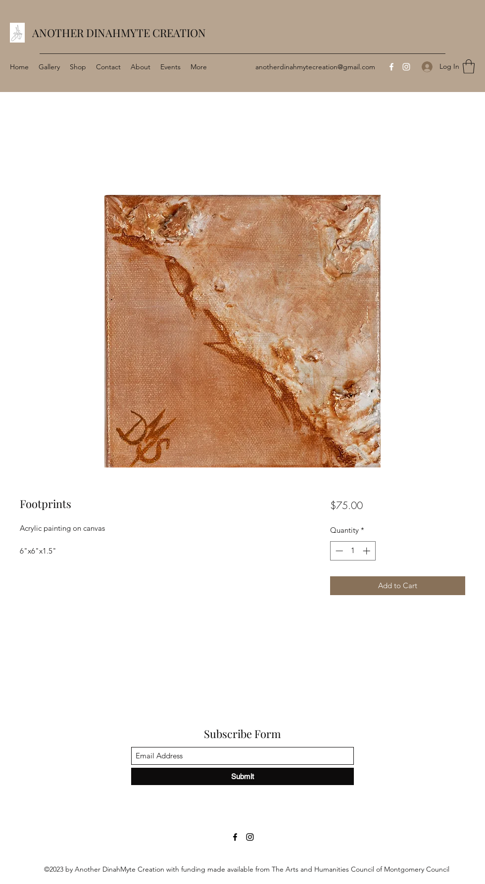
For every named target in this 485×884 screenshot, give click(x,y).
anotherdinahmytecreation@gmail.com (315, 66)
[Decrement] (338, 551)
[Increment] (367, 551)
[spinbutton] (352, 551)
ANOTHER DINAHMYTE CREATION (119, 32)
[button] (469, 66)
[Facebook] (391, 67)
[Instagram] (406, 67)
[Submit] (242, 776)
